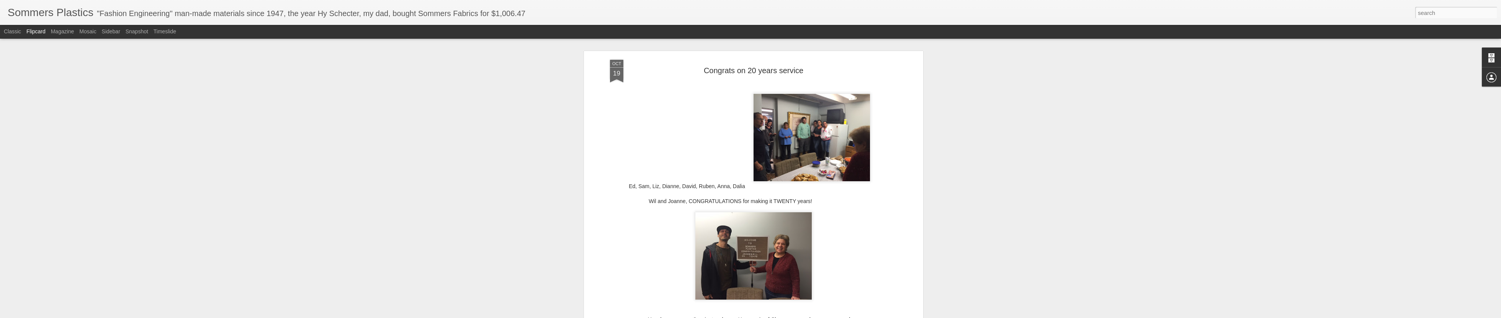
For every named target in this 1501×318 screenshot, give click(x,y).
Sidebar (111, 31)
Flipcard (36, 31)
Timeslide (165, 31)
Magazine (62, 31)
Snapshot (137, 31)
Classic (12, 31)
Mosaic (87, 31)
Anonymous (789, 244)
